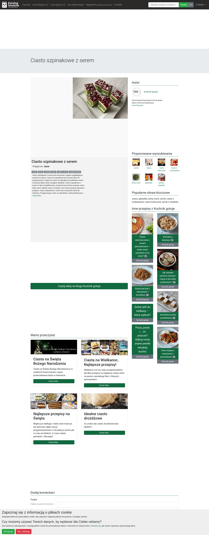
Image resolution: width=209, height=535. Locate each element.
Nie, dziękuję (23, 531)
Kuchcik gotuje (145, 91)
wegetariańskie (74, 172)
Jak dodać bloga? (75, 4)
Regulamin (99, 4)
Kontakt (118, 4)
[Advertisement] (104, 30)
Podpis (34, 499)
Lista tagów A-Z (57, 4)
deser (40, 172)
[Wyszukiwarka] (163, 4)
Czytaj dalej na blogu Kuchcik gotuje (79, 286)
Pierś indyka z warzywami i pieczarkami (167, 353)
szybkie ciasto (62, 172)
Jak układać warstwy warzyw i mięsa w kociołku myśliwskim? (168, 277)
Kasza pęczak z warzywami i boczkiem (142, 291)
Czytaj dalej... (53, 381)
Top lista (26, 4)
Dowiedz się (96, 526)
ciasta (34, 172)
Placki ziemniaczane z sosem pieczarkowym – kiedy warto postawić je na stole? (142, 246)
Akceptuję (8, 531)
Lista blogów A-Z (40, 4)
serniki (46, 172)
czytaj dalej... (37, 196)
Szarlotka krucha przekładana (168, 316)
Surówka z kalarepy (168, 238)
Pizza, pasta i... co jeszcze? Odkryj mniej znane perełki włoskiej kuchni (142, 339)
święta (53, 172)
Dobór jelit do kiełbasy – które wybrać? (142, 311)
